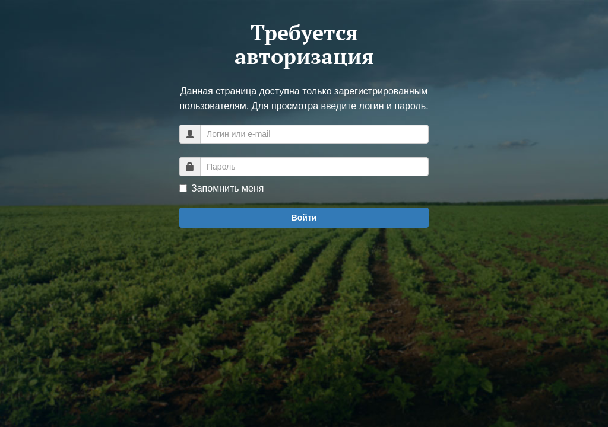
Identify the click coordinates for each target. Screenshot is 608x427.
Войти (304, 217)
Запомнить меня (221, 188)
